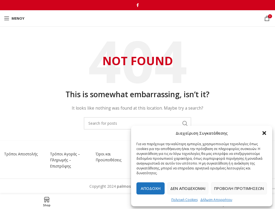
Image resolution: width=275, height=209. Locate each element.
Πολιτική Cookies (184, 199)
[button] (264, 133)
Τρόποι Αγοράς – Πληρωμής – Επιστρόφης (65, 160)
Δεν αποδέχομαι (187, 188)
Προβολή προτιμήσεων (239, 188)
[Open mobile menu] (14, 18)
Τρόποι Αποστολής (21, 153)
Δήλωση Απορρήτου (216, 199)
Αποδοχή (151, 188)
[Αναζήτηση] (137, 123)
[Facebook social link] (137, 5)
